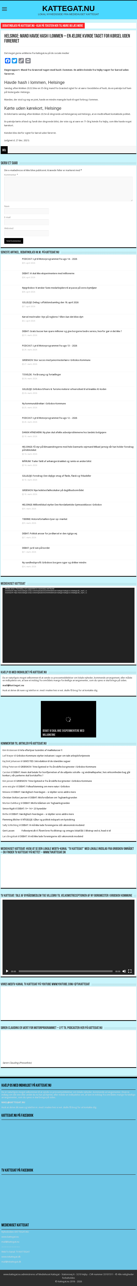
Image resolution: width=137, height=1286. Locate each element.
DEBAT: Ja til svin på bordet (36, 548)
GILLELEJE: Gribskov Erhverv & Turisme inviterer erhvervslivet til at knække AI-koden (64, 389)
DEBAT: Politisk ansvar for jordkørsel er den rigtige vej (49, 533)
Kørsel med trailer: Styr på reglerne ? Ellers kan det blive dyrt (52, 316)
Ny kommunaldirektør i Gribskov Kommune (44, 403)
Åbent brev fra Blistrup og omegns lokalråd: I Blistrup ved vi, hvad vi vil (75, 830)
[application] (68, 625)
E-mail (7, 217)
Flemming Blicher (11, 819)
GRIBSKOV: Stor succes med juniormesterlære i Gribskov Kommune (56, 360)
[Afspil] (7, 971)
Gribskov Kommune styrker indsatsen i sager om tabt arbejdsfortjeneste (53, 755)
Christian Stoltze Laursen (14, 797)
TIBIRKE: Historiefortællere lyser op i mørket (44, 519)
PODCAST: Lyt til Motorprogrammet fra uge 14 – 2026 (49, 259)
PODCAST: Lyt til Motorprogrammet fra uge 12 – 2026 (49, 418)
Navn (6, 206)
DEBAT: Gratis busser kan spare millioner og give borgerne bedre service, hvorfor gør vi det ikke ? (72, 331)
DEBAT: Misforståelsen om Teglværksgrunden (53, 797)
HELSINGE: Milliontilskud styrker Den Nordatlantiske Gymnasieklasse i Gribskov (62, 504)
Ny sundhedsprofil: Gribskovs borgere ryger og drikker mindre (54, 562)
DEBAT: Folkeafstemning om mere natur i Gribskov (44, 786)
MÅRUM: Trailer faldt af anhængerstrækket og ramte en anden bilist (56, 461)
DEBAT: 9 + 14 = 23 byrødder (32, 808)
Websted (8, 228)
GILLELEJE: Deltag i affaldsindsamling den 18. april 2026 (50, 302)
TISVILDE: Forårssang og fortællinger (41, 374)
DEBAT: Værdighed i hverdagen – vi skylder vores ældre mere (44, 792)
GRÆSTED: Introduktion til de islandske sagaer (46, 761)
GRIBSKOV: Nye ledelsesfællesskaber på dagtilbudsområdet (53, 490)
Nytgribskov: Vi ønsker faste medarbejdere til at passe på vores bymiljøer (59, 287)
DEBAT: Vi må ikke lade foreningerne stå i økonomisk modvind (53, 825)
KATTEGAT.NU (68, 8)
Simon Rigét (8, 808)
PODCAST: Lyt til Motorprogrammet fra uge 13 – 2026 (49, 345)
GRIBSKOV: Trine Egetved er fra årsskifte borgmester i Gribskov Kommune (58, 766)
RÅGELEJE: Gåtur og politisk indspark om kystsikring (49, 819)
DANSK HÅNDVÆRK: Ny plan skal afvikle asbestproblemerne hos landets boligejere (64, 432)
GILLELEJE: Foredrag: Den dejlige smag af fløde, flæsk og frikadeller (56, 475)
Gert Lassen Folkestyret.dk (19, 830)
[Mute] (124, 971)
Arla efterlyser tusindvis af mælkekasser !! (41, 750)
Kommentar (11, 174)
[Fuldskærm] (130, 971)
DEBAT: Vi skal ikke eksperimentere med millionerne (48, 273)
